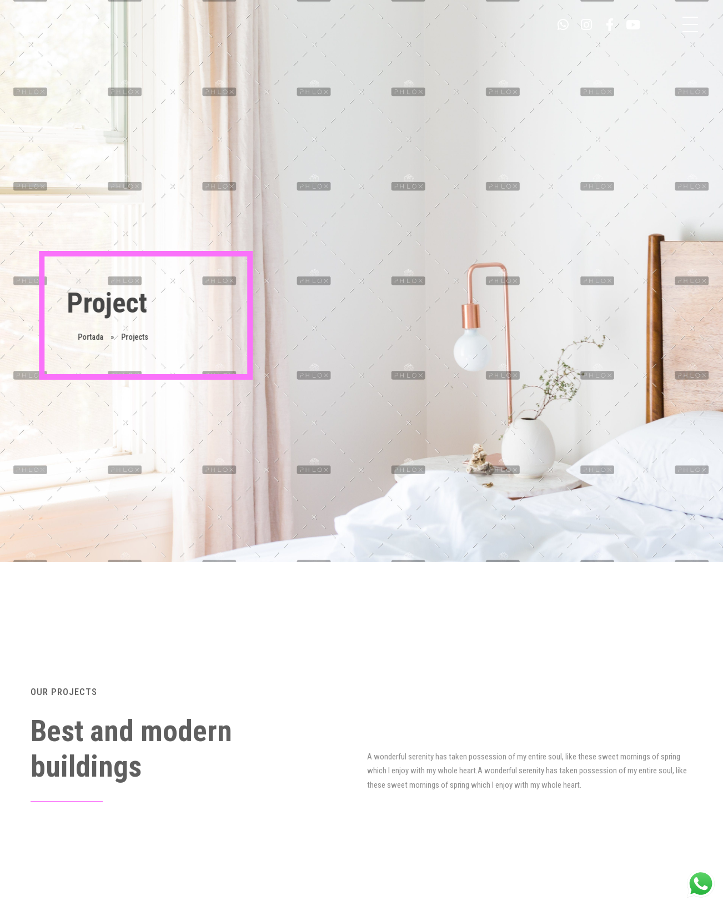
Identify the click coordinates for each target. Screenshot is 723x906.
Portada (91, 337)
